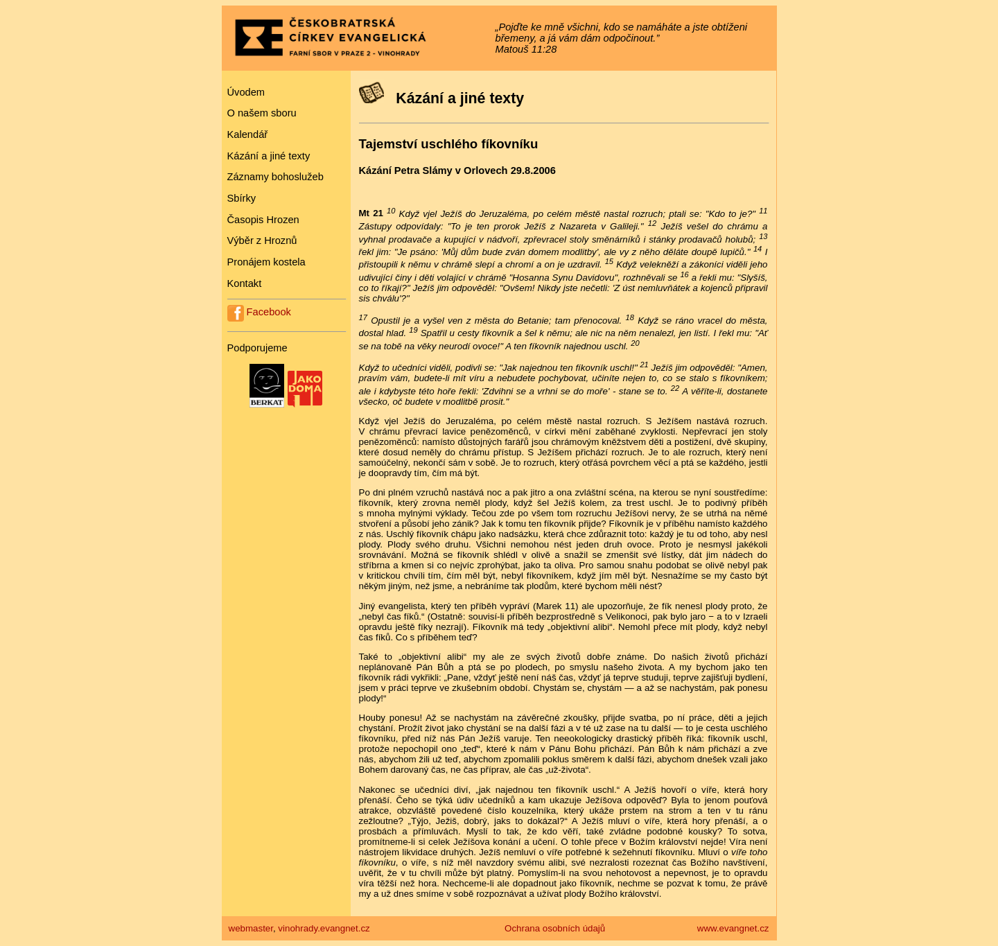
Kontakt (244, 283)
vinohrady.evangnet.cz (323, 928)
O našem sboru (262, 113)
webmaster (251, 928)
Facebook (259, 311)
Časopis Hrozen (263, 219)
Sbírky (241, 198)
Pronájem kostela (266, 262)
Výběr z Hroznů (262, 240)
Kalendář (247, 134)
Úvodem (246, 92)
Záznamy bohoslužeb (275, 176)
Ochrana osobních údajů (555, 928)
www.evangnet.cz (733, 928)
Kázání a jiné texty (268, 155)
